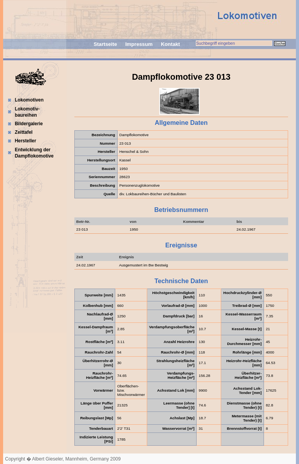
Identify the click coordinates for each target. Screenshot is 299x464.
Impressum (139, 44)
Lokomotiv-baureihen (27, 112)
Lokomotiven (29, 100)
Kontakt (170, 44)
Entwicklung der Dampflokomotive (34, 153)
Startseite (105, 44)
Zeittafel (24, 132)
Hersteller (25, 141)
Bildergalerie (29, 123)
